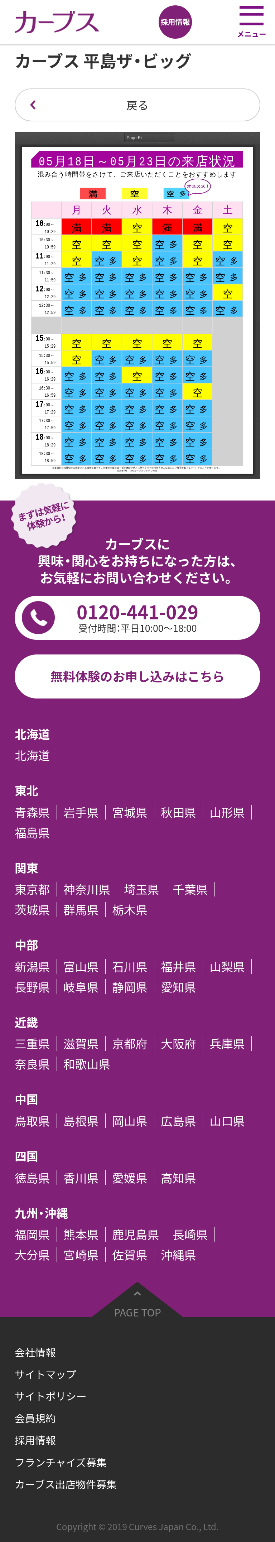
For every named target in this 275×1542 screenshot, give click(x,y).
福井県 (178, 966)
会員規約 (35, 1418)
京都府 (129, 1043)
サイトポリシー (51, 1395)
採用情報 (35, 1439)
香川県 (80, 1177)
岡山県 (129, 1120)
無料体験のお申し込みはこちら (137, 676)
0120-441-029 (137, 616)
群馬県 (80, 909)
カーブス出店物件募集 (66, 1484)
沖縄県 (178, 1254)
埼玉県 (141, 889)
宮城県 (129, 812)
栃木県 (129, 909)
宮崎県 (80, 1254)
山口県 (227, 1120)
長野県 (32, 986)
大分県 (32, 1254)
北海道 (32, 755)
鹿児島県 (135, 1234)
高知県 (178, 1177)
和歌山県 (86, 1064)
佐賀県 (129, 1254)
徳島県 (32, 1177)
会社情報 (35, 1352)
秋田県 (178, 812)
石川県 (129, 966)
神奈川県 (86, 889)
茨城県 (32, 909)
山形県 (227, 812)
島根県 (80, 1120)
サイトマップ (45, 1374)
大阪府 (178, 1043)
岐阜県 (80, 986)
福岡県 (32, 1234)
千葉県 (190, 889)
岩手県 (80, 812)
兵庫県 (227, 1043)
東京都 (32, 889)
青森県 (32, 812)
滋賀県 (80, 1043)
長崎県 (190, 1234)
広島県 (178, 1120)
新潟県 (32, 966)
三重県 (32, 1043)
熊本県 (80, 1234)
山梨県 (227, 966)
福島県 (32, 832)
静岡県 (129, 986)
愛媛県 (129, 1177)
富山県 (80, 966)
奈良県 (32, 1064)
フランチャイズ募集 (61, 1462)
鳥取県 (32, 1120)
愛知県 (178, 986)
